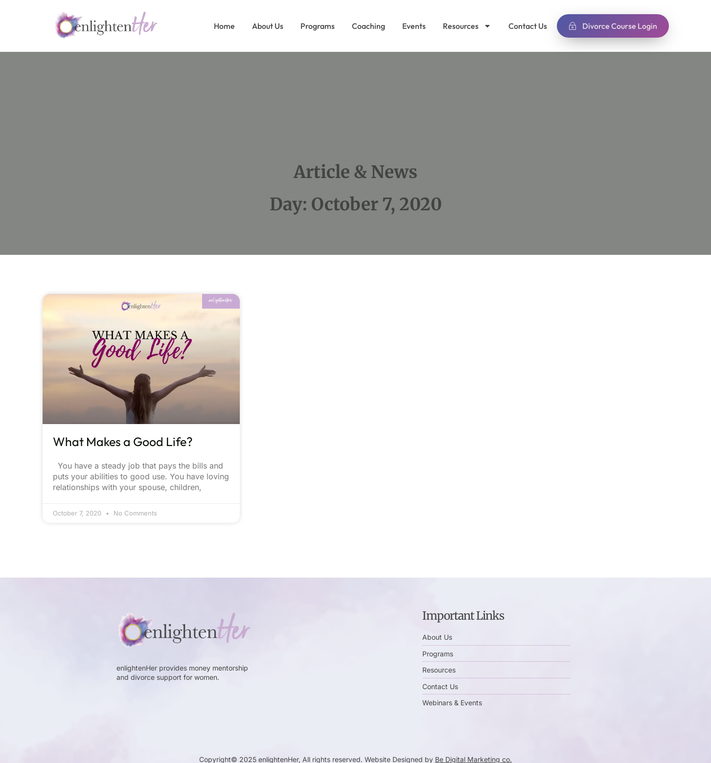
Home (224, 26)
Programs (317, 26)
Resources (467, 26)
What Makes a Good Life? (123, 441)
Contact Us (527, 26)
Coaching (368, 26)
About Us (267, 26)
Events (414, 26)
